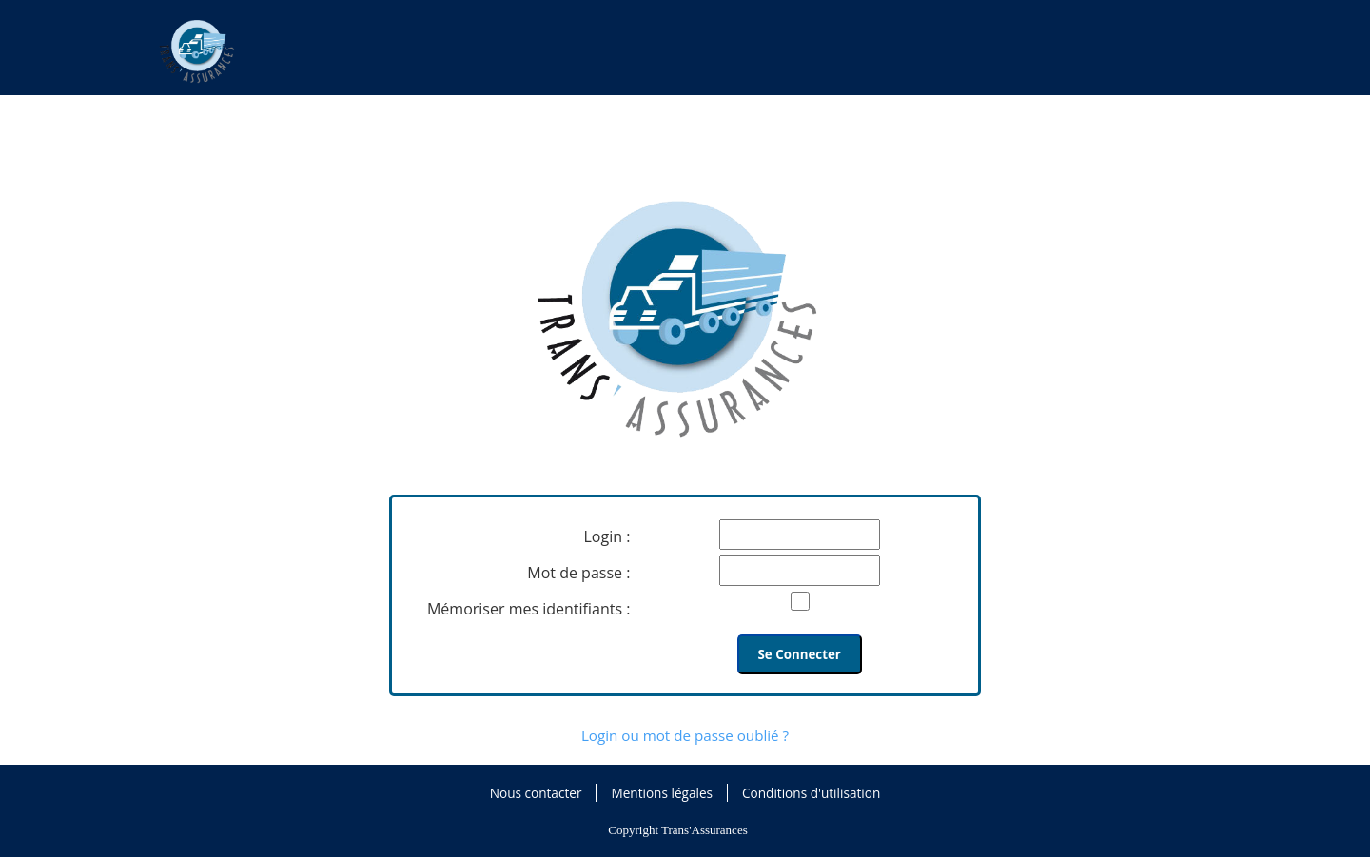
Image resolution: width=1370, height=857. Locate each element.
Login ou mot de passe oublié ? (685, 735)
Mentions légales (662, 793)
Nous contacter (536, 793)
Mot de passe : (578, 572)
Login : (607, 536)
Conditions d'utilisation (811, 793)
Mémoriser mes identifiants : (528, 608)
